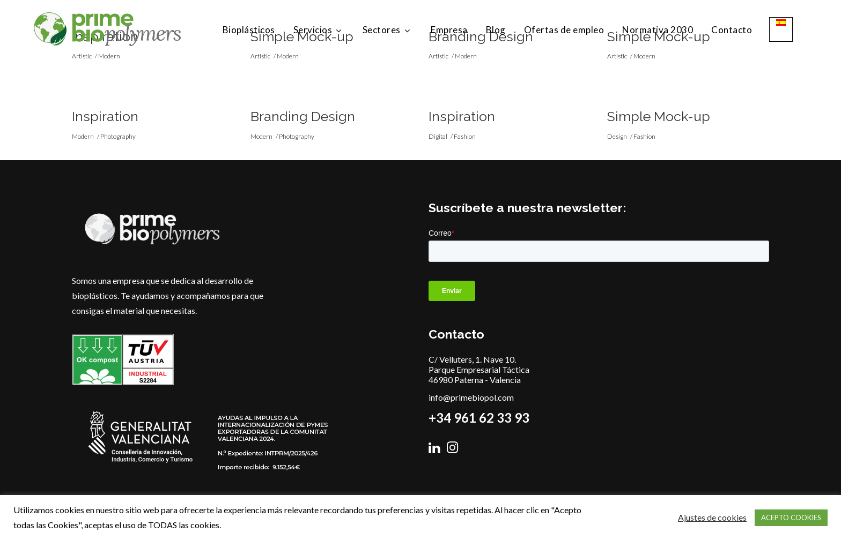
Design (617, 136)
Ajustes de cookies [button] (712, 517)
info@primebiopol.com (471, 397)
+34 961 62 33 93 (479, 417)
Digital (438, 136)
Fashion (465, 136)
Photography (118, 136)
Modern (83, 136)
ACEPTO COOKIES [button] (791, 517)
